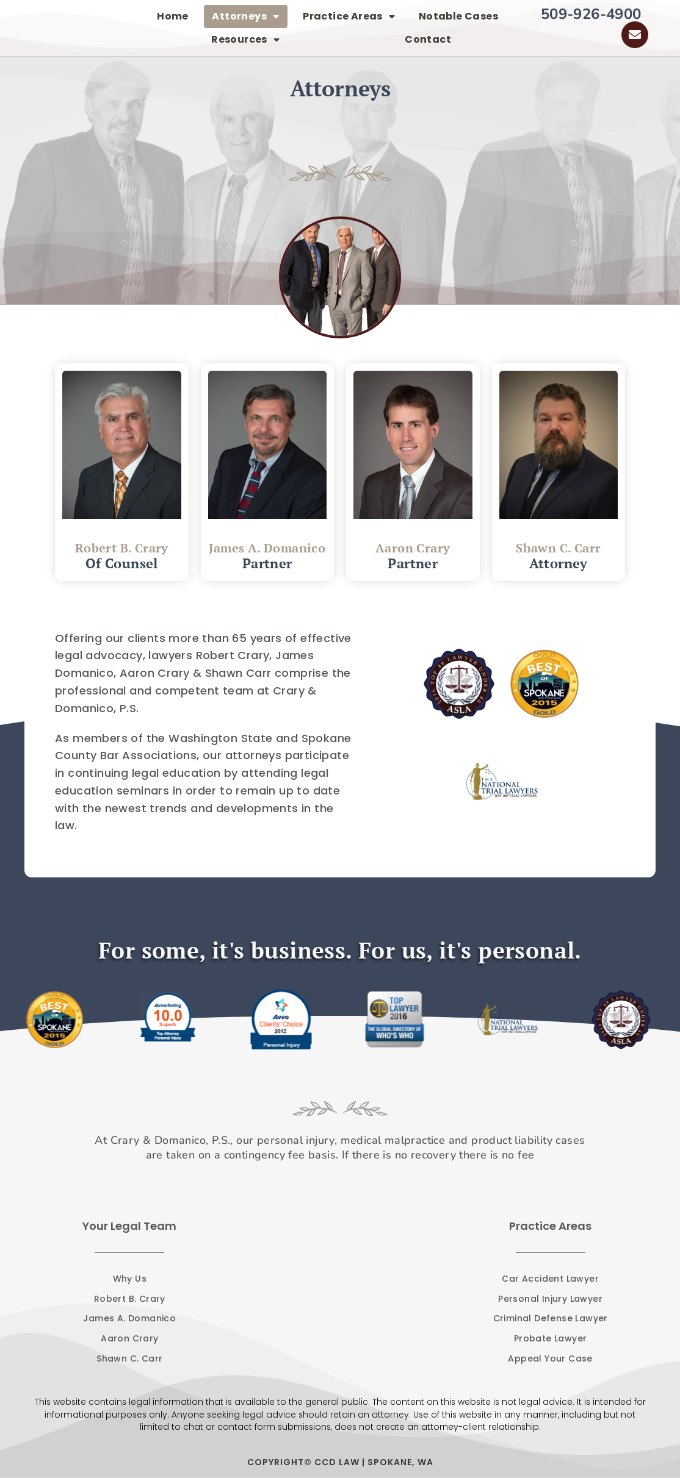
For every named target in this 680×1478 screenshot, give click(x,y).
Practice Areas (349, 16)
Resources (245, 40)
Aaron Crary (412, 548)
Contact (428, 39)
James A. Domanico (267, 548)
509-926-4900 (591, 14)
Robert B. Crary (121, 548)
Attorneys (245, 16)
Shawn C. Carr (558, 548)
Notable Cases (458, 16)
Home (173, 16)
